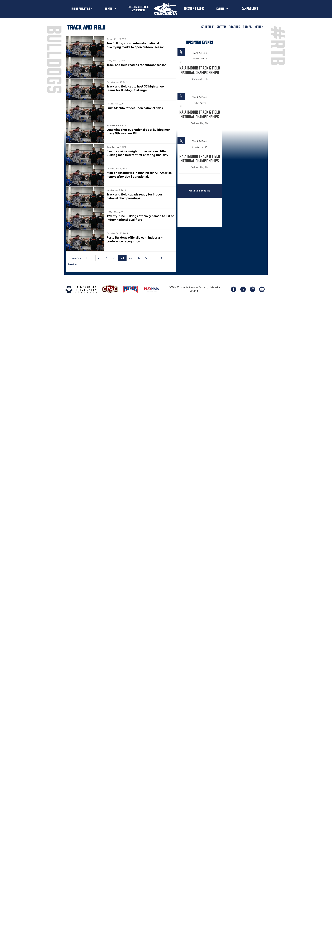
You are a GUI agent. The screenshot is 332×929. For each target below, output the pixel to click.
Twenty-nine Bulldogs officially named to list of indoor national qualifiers (140, 217)
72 (106, 258)
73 (114, 258)
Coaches (234, 27)
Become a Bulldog (194, 8)
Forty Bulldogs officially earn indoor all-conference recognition (135, 239)
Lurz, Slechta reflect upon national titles (135, 108)
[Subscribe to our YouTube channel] (261, 289)
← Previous (74, 258)
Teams (108, 8)
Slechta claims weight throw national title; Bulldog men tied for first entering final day (137, 153)
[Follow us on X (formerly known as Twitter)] (243, 289)
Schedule (207, 27)
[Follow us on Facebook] (233, 289)
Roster (221, 27)
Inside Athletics (80, 8)
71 (99, 258)
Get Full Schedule (199, 190)
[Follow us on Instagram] (252, 289)
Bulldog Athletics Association (138, 8)
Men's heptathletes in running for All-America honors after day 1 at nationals (139, 174)
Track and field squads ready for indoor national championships (134, 196)
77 (145, 258)
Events (220, 8)
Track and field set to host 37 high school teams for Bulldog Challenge (136, 88)
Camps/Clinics (250, 8)
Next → (72, 264)
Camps (247, 27)
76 (138, 258)
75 (130, 258)
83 (160, 258)
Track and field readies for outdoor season (136, 65)
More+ (259, 27)
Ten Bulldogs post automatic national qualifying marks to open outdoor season (136, 45)
